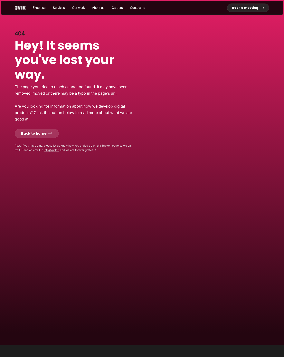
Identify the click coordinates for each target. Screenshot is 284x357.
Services (59, 7)
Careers (117, 7)
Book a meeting (248, 7)
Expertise (39, 7)
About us (98, 7)
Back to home (36, 133)
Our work (78, 7)
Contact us (137, 7)
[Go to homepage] (24, 8)
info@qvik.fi (51, 150)
